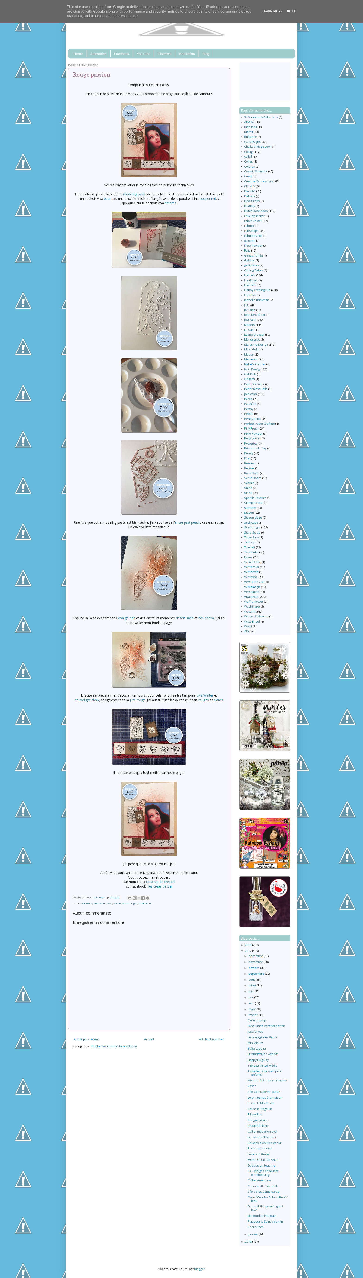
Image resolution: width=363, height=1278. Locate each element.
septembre (257, 974)
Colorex (249, 167)
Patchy (248, 409)
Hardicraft (251, 280)
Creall (248, 176)
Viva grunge (126, 618)
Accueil (149, 1039)
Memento (100, 903)
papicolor (250, 394)
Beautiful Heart (258, 1126)
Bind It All (250, 127)
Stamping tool (253, 503)
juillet (253, 985)
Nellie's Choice (254, 364)
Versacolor (251, 567)
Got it (292, 11)
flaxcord (249, 241)
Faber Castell (253, 221)
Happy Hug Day (258, 1060)
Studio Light (129, 903)
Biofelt (248, 132)
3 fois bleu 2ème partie (263, 1192)
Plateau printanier (260, 1148)
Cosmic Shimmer (255, 171)
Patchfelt (250, 404)
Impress (250, 295)
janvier (254, 1234)
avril (252, 1003)
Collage (249, 152)
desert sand (185, 618)
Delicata (249, 196)
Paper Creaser (254, 384)
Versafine (251, 577)
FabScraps (251, 231)
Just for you (255, 1032)
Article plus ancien (211, 1039)
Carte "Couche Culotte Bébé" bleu (268, 1199)
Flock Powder (253, 246)
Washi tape (252, 606)
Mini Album (255, 1043)
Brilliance (250, 137)
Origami (249, 379)
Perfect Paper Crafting (259, 424)
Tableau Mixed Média (262, 1066)
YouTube (143, 54)
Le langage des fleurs (262, 1037)
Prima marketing (255, 448)
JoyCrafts (250, 320)
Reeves (249, 463)
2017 (248, 951)
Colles (248, 161)
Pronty (248, 453)
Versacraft (251, 572)
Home (78, 54)
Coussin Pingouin (260, 1109)
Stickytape (251, 523)
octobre (254, 968)
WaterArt (250, 612)
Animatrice (98, 54)
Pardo (248, 399)
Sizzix (248, 493)
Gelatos (249, 260)
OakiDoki (250, 374)
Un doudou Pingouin (262, 1216)
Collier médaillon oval (262, 1132)
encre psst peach (187, 522)
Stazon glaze (253, 517)
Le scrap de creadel (160, 881)
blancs (218, 700)
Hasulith (250, 285)
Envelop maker (254, 216)
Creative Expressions (259, 181)
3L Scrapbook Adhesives (261, 117)
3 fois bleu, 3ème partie (264, 1092)
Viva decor (145, 903)
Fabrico (249, 226)
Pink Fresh (251, 428)
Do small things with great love (265, 1208)
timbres (170, 203)
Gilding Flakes (253, 270)
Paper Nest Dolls (255, 389)
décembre (256, 956)
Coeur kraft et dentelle (263, 1186)
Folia (247, 250)
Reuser (249, 468)
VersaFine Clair (254, 582)
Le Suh (249, 330)
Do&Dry (249, 206)
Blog (205, 54)
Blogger (199, 1269)
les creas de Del (160, 886)
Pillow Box (255, 1114)
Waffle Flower (253, 602)
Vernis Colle (252, 562)
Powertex (251, 443)
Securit (249, 483)
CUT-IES (249, 186)
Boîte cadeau (257, 1049)
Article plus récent (86, 1039)
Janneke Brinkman (256, 300)
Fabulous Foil (253, 236)
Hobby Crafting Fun (257, 290)
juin (251, 991)
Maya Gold (251, 349)
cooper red (208, 198)
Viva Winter (205, 695)
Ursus (248, 557)
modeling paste (134, 194)
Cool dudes (256, 1227)
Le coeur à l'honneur (262, 1137)
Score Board (252, 478)
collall (248, 157)
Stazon (249, 513)
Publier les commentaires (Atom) (114, 1046)
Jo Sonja (249, 310)
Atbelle (249, 122)
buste (108, 198)
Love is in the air (259, 1154)
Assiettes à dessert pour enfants (265, 1073)
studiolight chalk (87, 700)
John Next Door (254, 315)
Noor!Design (253, 369)
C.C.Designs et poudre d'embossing (263, 1173)
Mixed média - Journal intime (267, 1080)
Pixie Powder (253, 434)
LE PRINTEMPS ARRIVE (263, 1054)
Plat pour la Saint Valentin (265, 1221)
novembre (256, 962)
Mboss (249, 354)
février (253, 1015)
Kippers (249, 325)
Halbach (87, 903)
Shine (117, 903)
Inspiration (187, 54)
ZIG (246, 631)
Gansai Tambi (253, 256)
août (252, 980)
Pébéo (248, 414)
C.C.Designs (252, 142)
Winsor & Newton (256, 616)
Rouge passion (258, 1120)
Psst (109, 903)
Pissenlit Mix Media (261, 1103)
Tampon (250, 542)
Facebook (121, 54)
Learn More (272, 11)
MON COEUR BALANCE (263, 1160)
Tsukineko (251, 552)
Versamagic (252, 587)
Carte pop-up (257, 1020)
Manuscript (252, 339)
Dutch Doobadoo (256, 211)
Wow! (248, 626)
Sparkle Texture (255, 498)
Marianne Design (256, 345)
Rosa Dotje (251, 473)
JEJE (246, 305)
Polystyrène (252, 438)
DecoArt (249, 191)
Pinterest (164, 54)
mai (251, 997)
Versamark (251, 592)
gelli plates (251, 265)
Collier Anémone (259, 1180)
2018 (248, 945)
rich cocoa (206, 618)
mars (252, 1009)
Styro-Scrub (252, 533)
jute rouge (137, 700)
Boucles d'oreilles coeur (264, 1143)
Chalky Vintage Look (257, 147)
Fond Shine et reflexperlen (266, 1026)
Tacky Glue (251, 537)
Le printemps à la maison (265, 1098)
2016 (248, 1242)
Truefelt (249, 547)
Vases (252, 1086)
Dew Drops (252, 201)
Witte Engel (252, 622)
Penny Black (252, 419)
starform (250, 508)
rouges (203, 700)
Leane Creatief (254, 335)
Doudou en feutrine (261, 1165)
